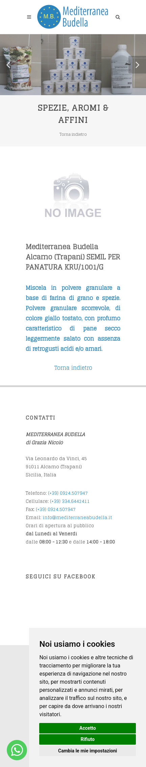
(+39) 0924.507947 (68, 493)
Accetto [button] (87, 728)
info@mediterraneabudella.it (77, 517)
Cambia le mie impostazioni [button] (87, 750)
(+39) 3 (57, 501)
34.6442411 (77, 501)
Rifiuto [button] (87, 739)
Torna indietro (73, 134)
